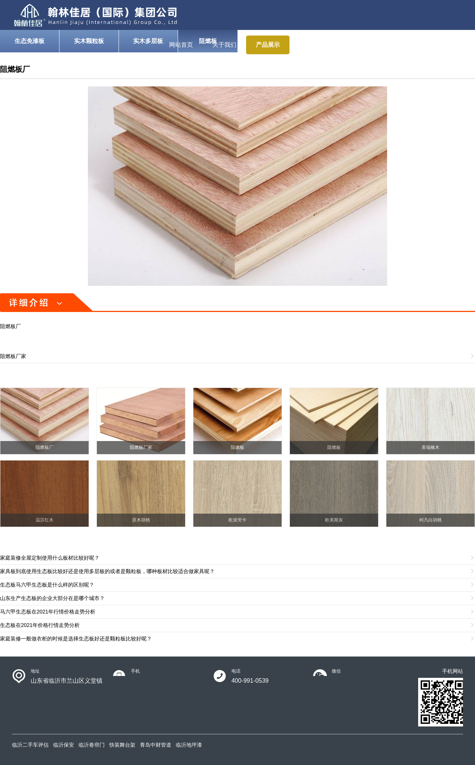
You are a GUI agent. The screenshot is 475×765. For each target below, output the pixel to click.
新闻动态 (398, 45)
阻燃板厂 (15, 69)
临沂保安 (63, 745)
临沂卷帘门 (92, 745)
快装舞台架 (122, 745)
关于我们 (224, 45)
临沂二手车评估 (30, 745)
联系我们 (441, 45)
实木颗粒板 (89, 41)
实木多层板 (148, 41)
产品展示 (268, 45)
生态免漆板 (30, 41)
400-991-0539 (250, 680)
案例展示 (355, 45)
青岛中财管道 (155, 745)
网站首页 (181, 45)
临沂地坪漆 (189, 745)
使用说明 (311, 45)
